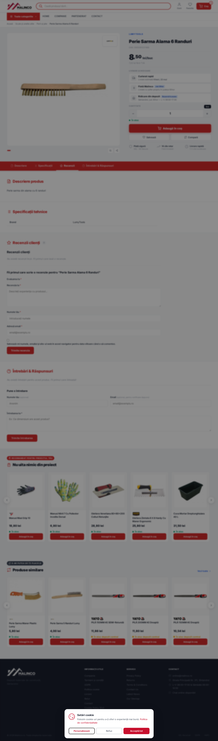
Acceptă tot (136, 731)
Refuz (109, 731)
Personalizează (82, 731)
